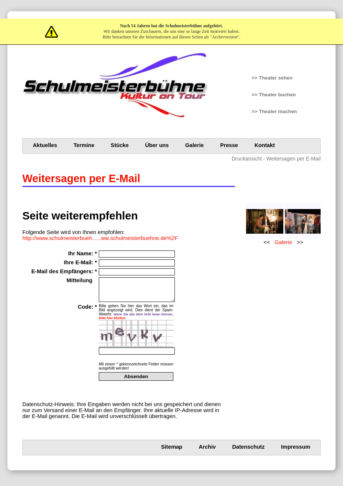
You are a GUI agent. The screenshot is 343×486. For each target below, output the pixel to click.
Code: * (87, 311)
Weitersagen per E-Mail (293, 159)
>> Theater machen (274, 111)
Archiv (207, 451)
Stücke (120, 145)
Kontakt (265, 145)
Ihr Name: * (82, 253)
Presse (229, 145)
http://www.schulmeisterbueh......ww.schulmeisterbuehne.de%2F (100, 238)
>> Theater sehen (272, 78)
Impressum (295, 451)
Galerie (194, 145)
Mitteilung (82, 280)
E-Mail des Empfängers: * (64, 271)
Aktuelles (45, 145)
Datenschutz (248, 451)
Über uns (157, 145)
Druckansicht (247, 159)
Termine (83, 145)
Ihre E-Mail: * (80, 262)
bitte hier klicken (112, 322)
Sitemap (171, 451)
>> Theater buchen (274, 94)
